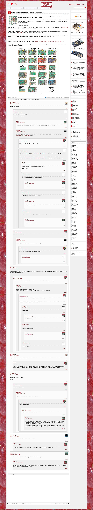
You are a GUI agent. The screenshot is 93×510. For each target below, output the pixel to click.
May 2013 (74, 225)
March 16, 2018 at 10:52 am (23, 151)
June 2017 (74, 162)
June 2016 (74, 176)
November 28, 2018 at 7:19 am (15, 454)
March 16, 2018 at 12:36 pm (29, 220)
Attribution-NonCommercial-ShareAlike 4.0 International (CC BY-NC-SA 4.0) (48, 41)
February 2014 (74, 213)
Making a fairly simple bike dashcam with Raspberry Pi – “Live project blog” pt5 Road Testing (79, 75)
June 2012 (74, 239)
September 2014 (75, 204)
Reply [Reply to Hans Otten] (66, 274)
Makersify (74, 131)
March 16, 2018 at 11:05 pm (14, 374)
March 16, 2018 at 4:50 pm (29, 334)
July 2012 (73, 238)
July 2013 (73, 222)
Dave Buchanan (25, 324)
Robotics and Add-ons (76, 137)
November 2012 (74, 233)
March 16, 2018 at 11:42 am (29, 201)
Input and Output (75, 105)
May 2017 (74, 163)
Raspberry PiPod (75, 136)
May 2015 (74, 193)
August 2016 (74, 174)
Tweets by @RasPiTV (74, 96)
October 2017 (74, 158)
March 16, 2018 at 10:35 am (20, 122)
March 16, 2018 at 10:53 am (26, 257)
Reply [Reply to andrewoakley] (66, 108)
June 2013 (74, 224)
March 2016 (74, 180)
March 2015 (74, 196)
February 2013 (74, 229)
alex (13, 97)
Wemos (73, 126)
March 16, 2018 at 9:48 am (14, 103)
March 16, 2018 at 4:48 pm (14, 355)
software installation (75, 123)
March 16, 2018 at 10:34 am (17, 232)
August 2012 (74, 237)
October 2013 (74, 218)
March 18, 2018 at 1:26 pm (29, 418)
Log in (73, 244)
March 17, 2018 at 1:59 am (20, 393)
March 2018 (74, 153)
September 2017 (75, 159)
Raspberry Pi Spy (75, 135)
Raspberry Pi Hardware (76, 118)
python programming (75, 114)
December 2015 (74, 184)
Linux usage (74, 109)
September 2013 (75, 220)
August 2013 (74, 221)
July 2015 (73, 191)
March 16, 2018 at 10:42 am (20, 131)
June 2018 (74, 150)
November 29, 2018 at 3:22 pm (18, 462)
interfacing (74, 106)
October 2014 (74, 203)
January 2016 (74, 183)
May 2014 (74, 209)
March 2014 (74, 212)
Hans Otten (12, 267)
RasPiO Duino (74, 121)
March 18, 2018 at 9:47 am (26, 410)
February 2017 (74, 166)
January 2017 (74, 167)
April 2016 (74, 179)
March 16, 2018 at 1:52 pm (20, 286)
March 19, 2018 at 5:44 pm (14, 436)
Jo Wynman (12, 373)
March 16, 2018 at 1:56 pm (23, 296)
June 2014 (74, 208)
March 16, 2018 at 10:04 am (17, 112)
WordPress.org (75, 248)
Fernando (12, 354)
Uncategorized (74, 125)
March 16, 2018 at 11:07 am (26, 163)
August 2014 (74, 205)
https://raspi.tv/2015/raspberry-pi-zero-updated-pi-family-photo (35, 153)
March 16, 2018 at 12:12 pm (26, 212)
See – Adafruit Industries (76, 139)
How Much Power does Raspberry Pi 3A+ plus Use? (60, 503)
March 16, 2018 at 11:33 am (29, 183)
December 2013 (74, 216)
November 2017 (74, 157)
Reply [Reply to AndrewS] (66, 118)
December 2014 (74, 200)
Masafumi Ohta (65, 27)
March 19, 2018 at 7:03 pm (17, 444)
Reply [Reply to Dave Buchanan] (64, 330)
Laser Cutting (74, 108)
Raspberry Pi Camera (75, 117)
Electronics (74, 101)
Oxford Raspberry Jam (76, 132)
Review (73, 122)
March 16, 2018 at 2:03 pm (26, 307)
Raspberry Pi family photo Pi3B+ (64, 97)
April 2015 (74, 195)
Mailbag (73, 110)
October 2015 (74, 187)
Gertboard (74, 102)
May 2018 (74, 151)
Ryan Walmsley (21, 32)
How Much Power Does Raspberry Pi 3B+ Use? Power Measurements (19, 503)
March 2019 (74, 146)
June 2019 (74, 145)
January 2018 (74, 155)
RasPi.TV (12, 4)
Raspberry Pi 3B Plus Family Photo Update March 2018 (28, 12)
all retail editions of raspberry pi (54, 97)
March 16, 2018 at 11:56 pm (17, 385)
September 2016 (75, 172)
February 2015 (74, 197)
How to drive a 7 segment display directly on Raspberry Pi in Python (78, 90)
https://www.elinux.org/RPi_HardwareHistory (23, 135)
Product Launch (74, 113)
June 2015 (74, 192)
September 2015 (75, 188)
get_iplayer (74, 104)
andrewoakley (13, 102)
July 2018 (73, 149)
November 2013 (74, 217)
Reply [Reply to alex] (65, 127)
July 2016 (73, 175)
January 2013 (74, 230)
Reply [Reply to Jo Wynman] (66, 381)
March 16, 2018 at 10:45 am (20, 240)
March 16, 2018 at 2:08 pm (29, 316)
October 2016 (74, 171)
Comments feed (75, 247)
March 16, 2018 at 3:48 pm (26, 325)
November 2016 (74, 170)
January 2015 (74, 199)
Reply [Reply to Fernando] (66, 360)
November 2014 (74, 201)
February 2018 (74, 154)
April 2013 (74, 226)
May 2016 (74, 178)
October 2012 (74, 234)
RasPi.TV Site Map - (76, 10)
